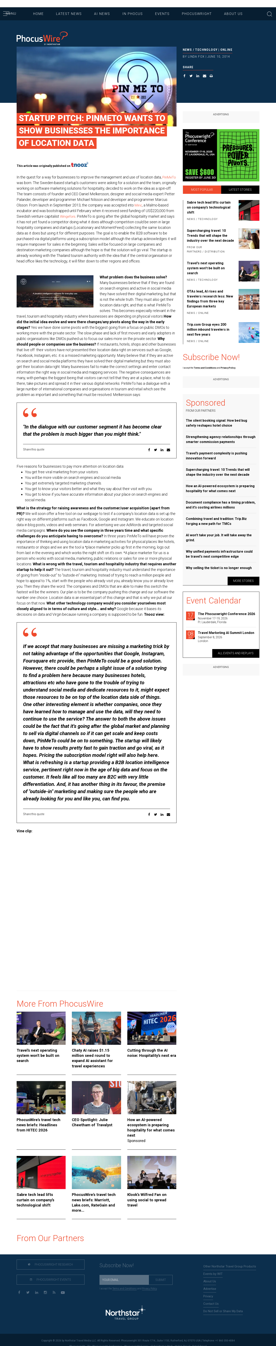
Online (226, 49)
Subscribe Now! (116, 1258)
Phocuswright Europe (136, 1339)
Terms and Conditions (205, 368)
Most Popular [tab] (202, 189)
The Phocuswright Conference (104, 1339)
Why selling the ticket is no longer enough (219, 568)
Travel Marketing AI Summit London (226, 633)
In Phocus (132, 14)
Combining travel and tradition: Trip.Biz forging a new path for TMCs (216, 521)
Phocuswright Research (44, 1258)
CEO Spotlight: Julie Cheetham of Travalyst (96, 1126)
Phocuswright (197, 14)
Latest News (69, 14)
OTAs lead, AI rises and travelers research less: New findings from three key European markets (210, 298)
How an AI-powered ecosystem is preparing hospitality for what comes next (151, 1129)
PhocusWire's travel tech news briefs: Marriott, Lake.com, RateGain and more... (96, 1198)
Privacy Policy (149, 1281)
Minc (21, 211)
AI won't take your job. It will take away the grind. (219, 537)
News (187, 49)
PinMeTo (24, 183)
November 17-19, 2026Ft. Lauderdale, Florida (213, 620)
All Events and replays (236, 653)
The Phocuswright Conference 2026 (226, 614)
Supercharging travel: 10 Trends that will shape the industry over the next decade (210, 236)
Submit (160, 1272)
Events (162, 14)
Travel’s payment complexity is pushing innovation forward (216, 455)
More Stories (243, 581)
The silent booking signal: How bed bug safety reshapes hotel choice (216, 423)
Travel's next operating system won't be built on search (41, 1058)
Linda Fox (196, 56)
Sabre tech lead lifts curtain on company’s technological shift (41, 1195)
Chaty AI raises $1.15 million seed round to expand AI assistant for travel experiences (94, 1063)
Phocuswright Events (44, 1273)
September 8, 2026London (210, 639)
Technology (206, 49)
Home (38, 14)
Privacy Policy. (228, 368)
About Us (233, 14)
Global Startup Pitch (162, 1339)
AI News (102, 14)
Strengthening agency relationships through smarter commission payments (220, 439)
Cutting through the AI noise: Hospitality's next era (149, 1058)
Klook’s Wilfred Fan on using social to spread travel (149, 1195)
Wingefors (101, 216)
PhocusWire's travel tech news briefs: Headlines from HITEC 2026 (41, 1129)
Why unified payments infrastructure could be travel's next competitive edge (219, 554)
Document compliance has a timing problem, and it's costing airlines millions (220, 504)
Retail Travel (199, 1339)
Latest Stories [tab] (240, 189)
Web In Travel (182, 1339)
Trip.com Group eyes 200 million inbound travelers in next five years (208, 329)
